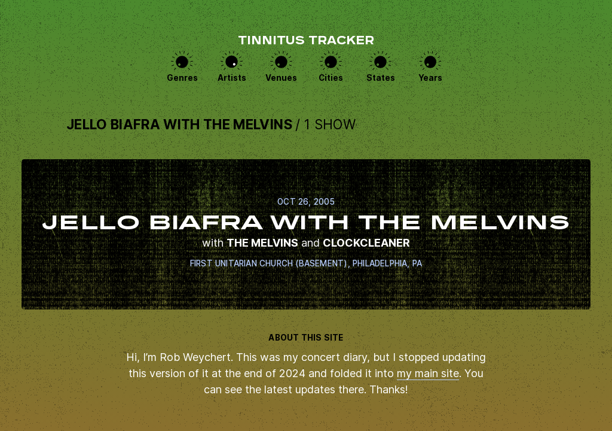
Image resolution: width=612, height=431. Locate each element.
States (380, 78)
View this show (306, 234)
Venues (281, 78)
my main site (428, 373)
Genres (182, 78)
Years (430, 78)
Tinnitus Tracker (306, 41)
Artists (232, 78)
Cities (331, 78)
